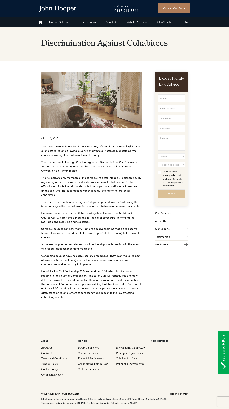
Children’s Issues (88, 353)
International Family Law (130, 348)
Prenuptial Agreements (129, 353)
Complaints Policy (52, 375)
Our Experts (171, 229)
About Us (111, 22)
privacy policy (170, 175)
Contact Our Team (174, 9)
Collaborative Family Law (93, 364)
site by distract (179, 393)
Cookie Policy (49, 369)
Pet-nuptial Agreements (130, 364)
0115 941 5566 (126, 11)
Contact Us (47, 353)
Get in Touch (163, 22)
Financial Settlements (91, 359)
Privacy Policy (49, 364)
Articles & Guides (137, 22)
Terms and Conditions (54, 359)
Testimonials (171, 237)
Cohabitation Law (126, 359)
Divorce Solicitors (59, 22)
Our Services (88, 22)
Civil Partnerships (88, 369)
